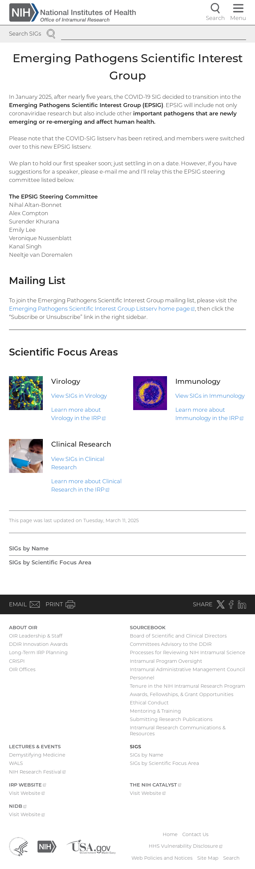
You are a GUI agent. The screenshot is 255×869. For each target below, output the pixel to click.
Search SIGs (25, 33)
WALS (16, 763)
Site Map (207, 858)
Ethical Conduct (149, 703)
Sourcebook (147, 628)
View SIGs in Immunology (210, 395)
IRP (27, 785)
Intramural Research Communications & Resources (177, 731)
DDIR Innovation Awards (38, 644)
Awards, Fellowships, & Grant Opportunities (181, 694)
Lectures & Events (35, 747)
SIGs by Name (28, 548)
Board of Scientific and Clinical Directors (178, 636)
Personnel (142, 678)
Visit (27, 793)
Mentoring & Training (155, 711)
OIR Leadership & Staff (35, 636)
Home (170, 834)
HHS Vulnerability (185, 846)
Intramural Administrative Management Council (187, 669)
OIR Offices (22, 669)
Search (231, 858)
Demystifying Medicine (37, 755)
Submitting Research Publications (171, 719)
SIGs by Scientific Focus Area (50, 562)
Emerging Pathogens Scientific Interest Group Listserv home (102, 308)
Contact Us (195, 834)
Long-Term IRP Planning (38, 652)
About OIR (23, 628)
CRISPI (17, 661)
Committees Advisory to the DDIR (171, 644)
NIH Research (37, 772)
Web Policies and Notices (162, 858)
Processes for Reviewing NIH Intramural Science (187, 652)
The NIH (155, 785)
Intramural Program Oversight (166, 661)
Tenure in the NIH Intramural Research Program (187, 686)
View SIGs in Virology (79, 395)
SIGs (135, 747)
